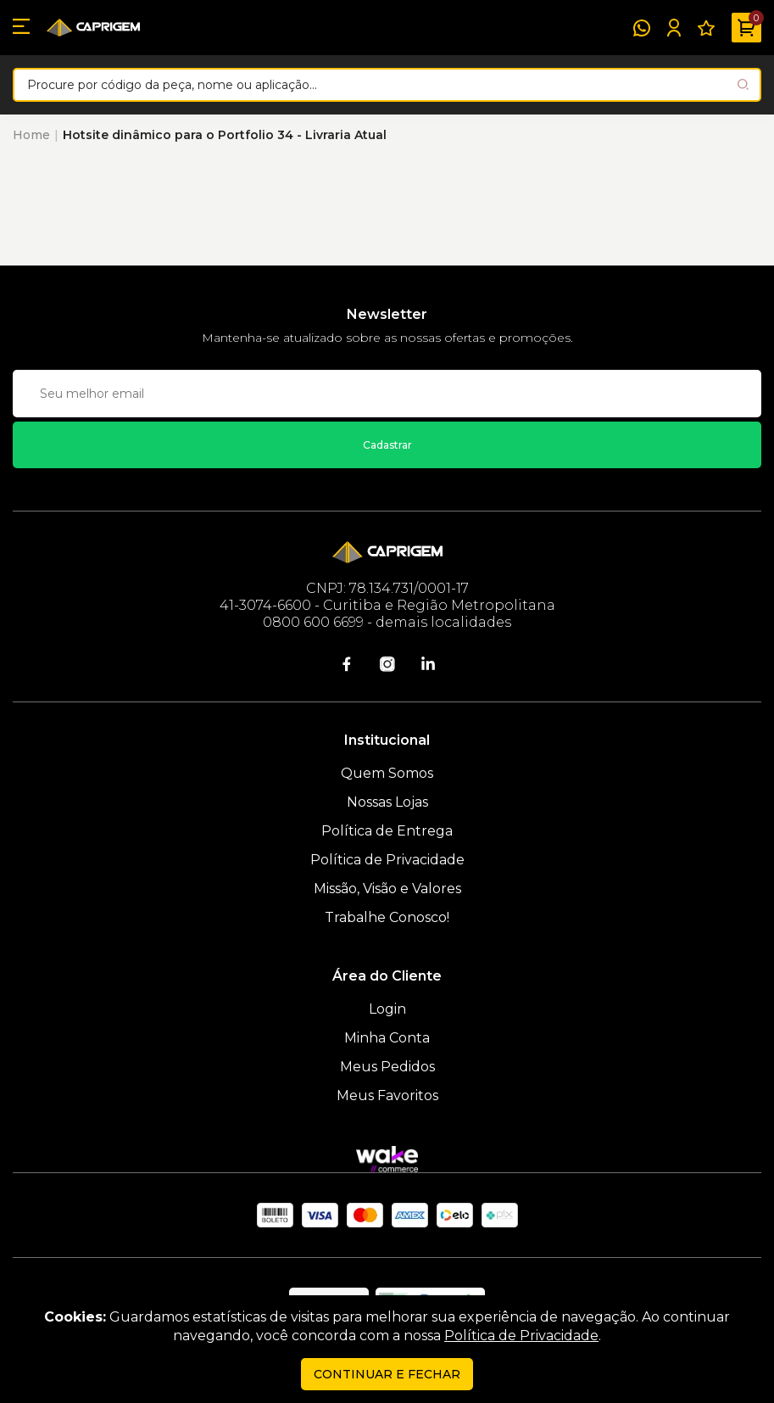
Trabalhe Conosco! (387, 917)
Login (387, 1009)
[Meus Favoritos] (706, 28)
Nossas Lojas (387, 802)
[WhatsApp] (641, 28)
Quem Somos (387, 773)
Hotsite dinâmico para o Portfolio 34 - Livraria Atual (225, 135)
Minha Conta (387, 1038)
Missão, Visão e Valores (387, 888)
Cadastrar (387, 445)
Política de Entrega (387, 831)
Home (31, 135)
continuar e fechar (387, 1374)
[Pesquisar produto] (743, 84)
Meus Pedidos (387, 1067)
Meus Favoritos (387, 1095)
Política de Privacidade (387, 860)
